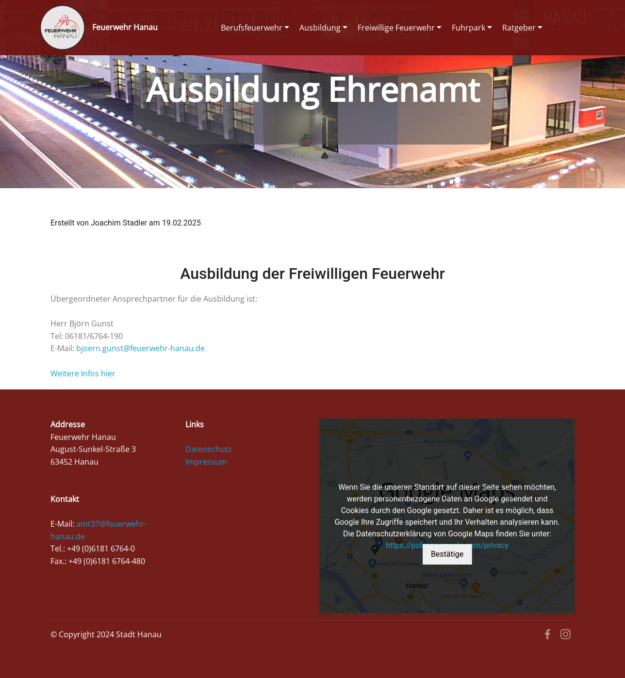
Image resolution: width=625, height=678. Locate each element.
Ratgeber (519, 27)
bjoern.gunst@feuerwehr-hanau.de (140, 348)
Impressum (206, 461)
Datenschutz (208, 449)
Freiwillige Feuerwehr (396, 27)
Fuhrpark (468, 27)
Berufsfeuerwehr (251, 27)
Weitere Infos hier (82, 373)
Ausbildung (320, 27)
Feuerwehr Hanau (125, 27)
